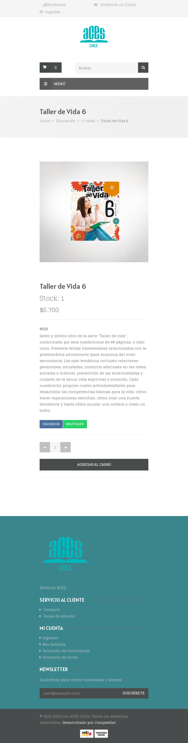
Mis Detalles (54, 645)
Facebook (51, 424)
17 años (88, 121)
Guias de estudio (59, 616)
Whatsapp (75, 424)
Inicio (45, 121)
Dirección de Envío (60, 657)
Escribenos (56, 5)
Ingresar (53, 12)
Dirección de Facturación (66, 651)
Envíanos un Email (118, 5)
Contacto (52, 610)
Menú (53, 84)
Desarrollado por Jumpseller (89, 722)
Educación (66, 121)
